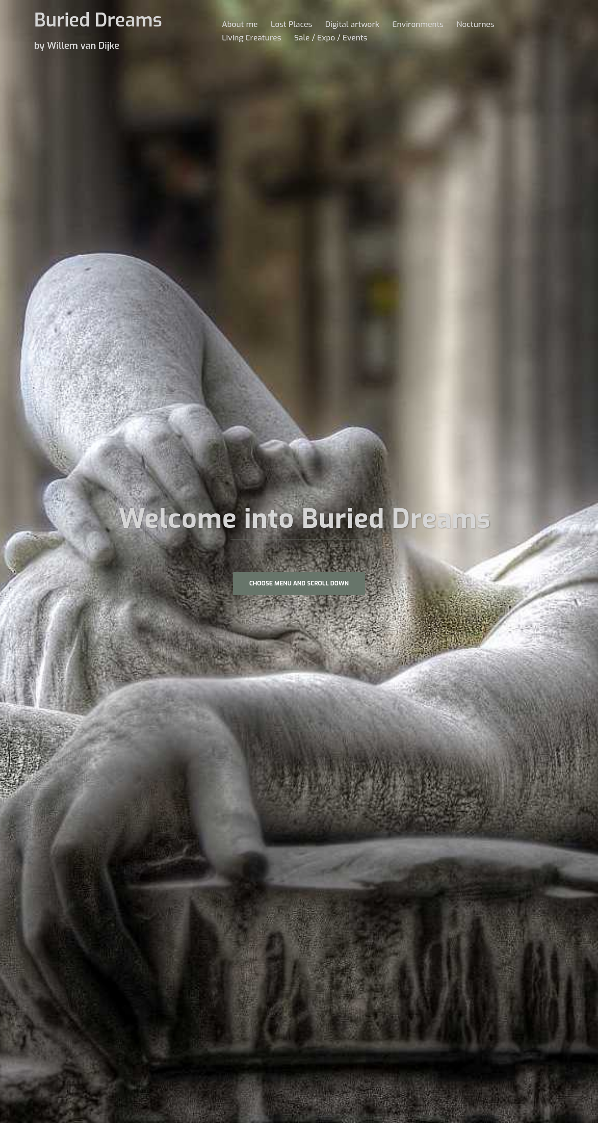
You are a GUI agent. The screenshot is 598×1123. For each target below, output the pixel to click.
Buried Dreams (98, 20)
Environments (417, 24)
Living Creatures (251, 38)
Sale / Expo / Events (330, 38)
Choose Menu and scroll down (299, 583)
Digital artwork (352, 24)
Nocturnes (475, 24)
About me (240, 24)
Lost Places (291, 24)
